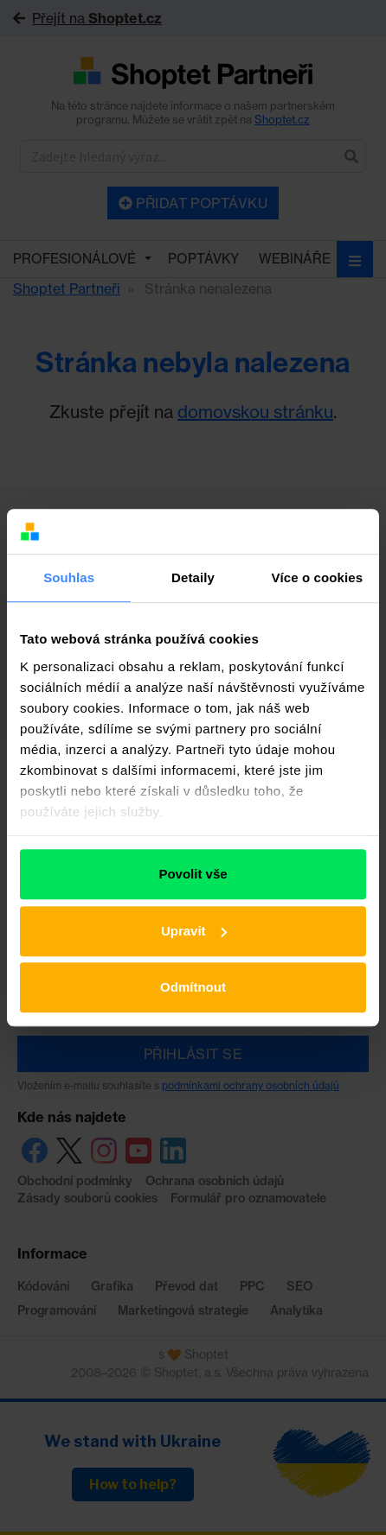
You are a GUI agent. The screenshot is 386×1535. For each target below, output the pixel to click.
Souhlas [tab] (68, 577)
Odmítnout (193, 987)
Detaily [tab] (193, 577)
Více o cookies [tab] (317, 577)
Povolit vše (192, 873)
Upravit (194, 930)
